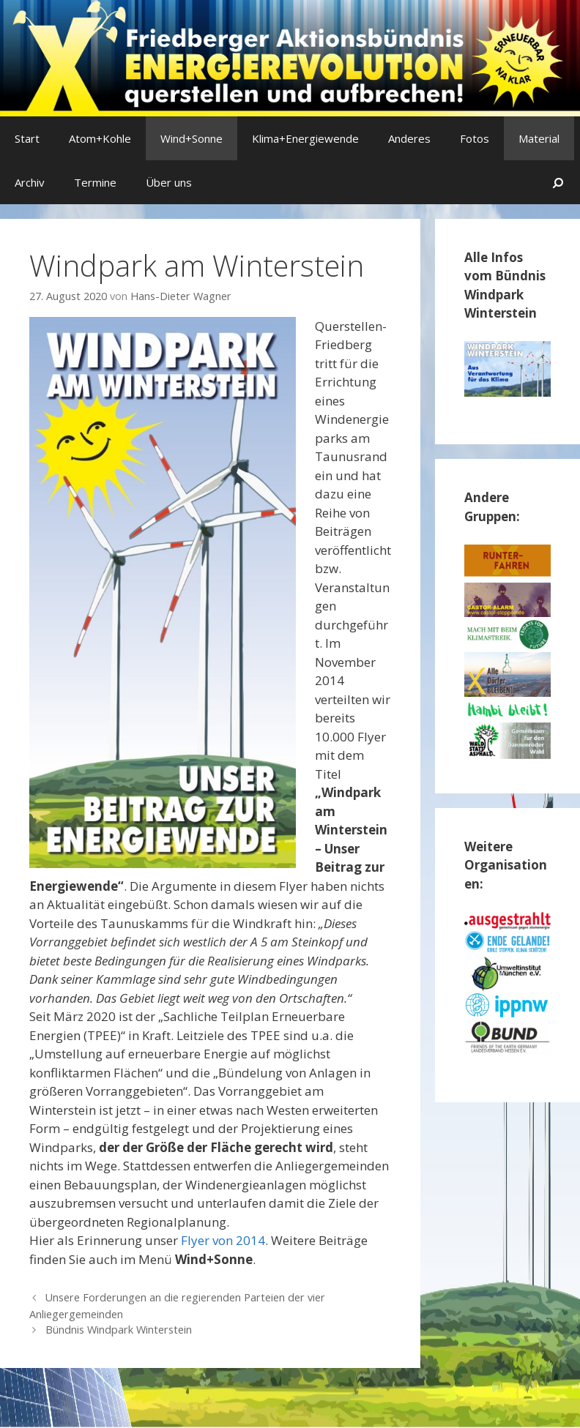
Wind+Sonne (191, 138)
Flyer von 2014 (223, 1240)
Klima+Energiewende (305, 138)
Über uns (169, 182)
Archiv (30, 182)
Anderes (409, 138)
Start (27, 138)
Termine (95, 182)
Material (538, 138)
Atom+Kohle (100, 138)
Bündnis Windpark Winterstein (118, 1330)
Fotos (474, 138)
